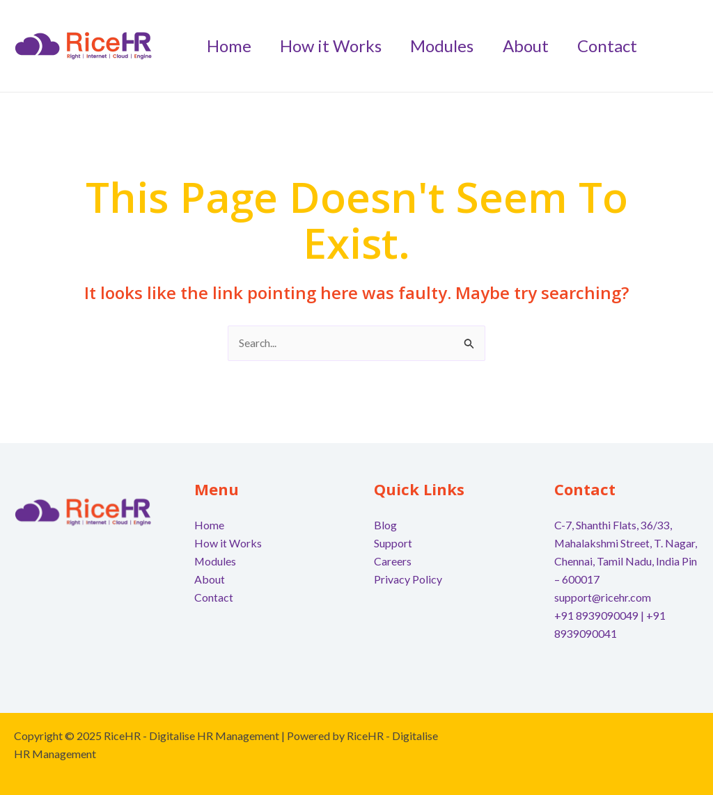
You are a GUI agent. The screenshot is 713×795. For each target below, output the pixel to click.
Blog (385, 525)
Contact (213, 596)
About (209, 579)
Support (393, 542)
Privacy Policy (408, 579)
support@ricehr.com (603, 596)
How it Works (228, 542)
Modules (215, 561)
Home (209, 525)
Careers (393, 561)
